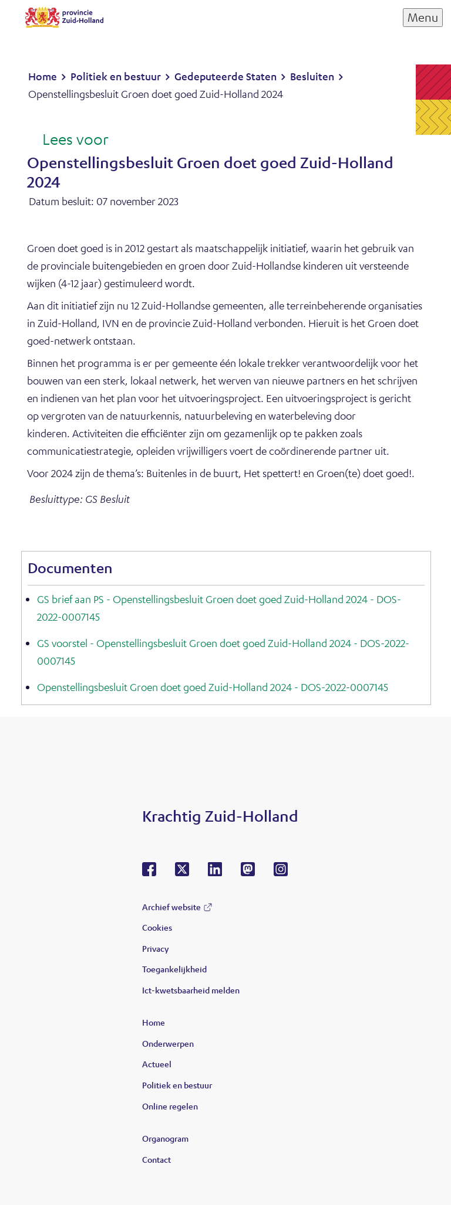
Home (153, 1022)
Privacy (155, 948)
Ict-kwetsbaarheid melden (191, 990)
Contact (156, 1159)
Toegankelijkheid (174, 969)
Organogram (165, 1138)
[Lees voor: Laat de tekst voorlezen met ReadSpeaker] (68, 140)
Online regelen (170, 1106)
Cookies (157, 927)
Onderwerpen (168, 1043)
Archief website (171, 906)
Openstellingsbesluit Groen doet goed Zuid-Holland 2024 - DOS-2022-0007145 (212, 686)
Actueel (156, 1063)
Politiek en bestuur (177, 1085)
